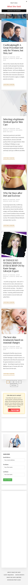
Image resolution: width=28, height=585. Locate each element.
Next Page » (14, 385)
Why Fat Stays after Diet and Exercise (12, 194)
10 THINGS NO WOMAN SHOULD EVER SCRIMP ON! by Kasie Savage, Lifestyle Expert (13, 265)
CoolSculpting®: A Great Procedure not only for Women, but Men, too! (13, 49)
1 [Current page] (8, 382)
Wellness (19, 130)
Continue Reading (9, 84)
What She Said (5, 5)
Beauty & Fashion (9, 128)
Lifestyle (12, 58)
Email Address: (6, 457)
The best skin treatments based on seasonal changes (13, 340)
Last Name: (6, 471)
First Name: (6, 464)
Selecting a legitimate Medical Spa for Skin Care (13, 122)
